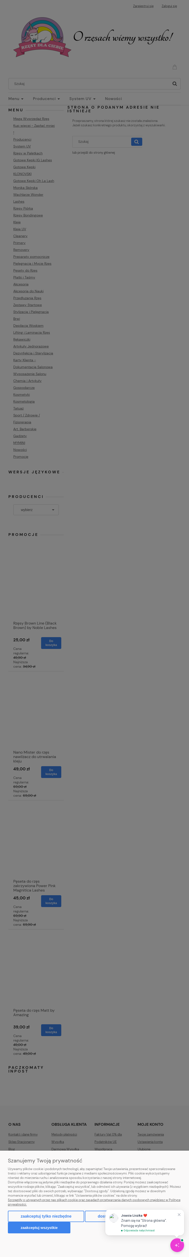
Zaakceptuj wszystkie (39, 1227)
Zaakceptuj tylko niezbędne (46, 1216)
